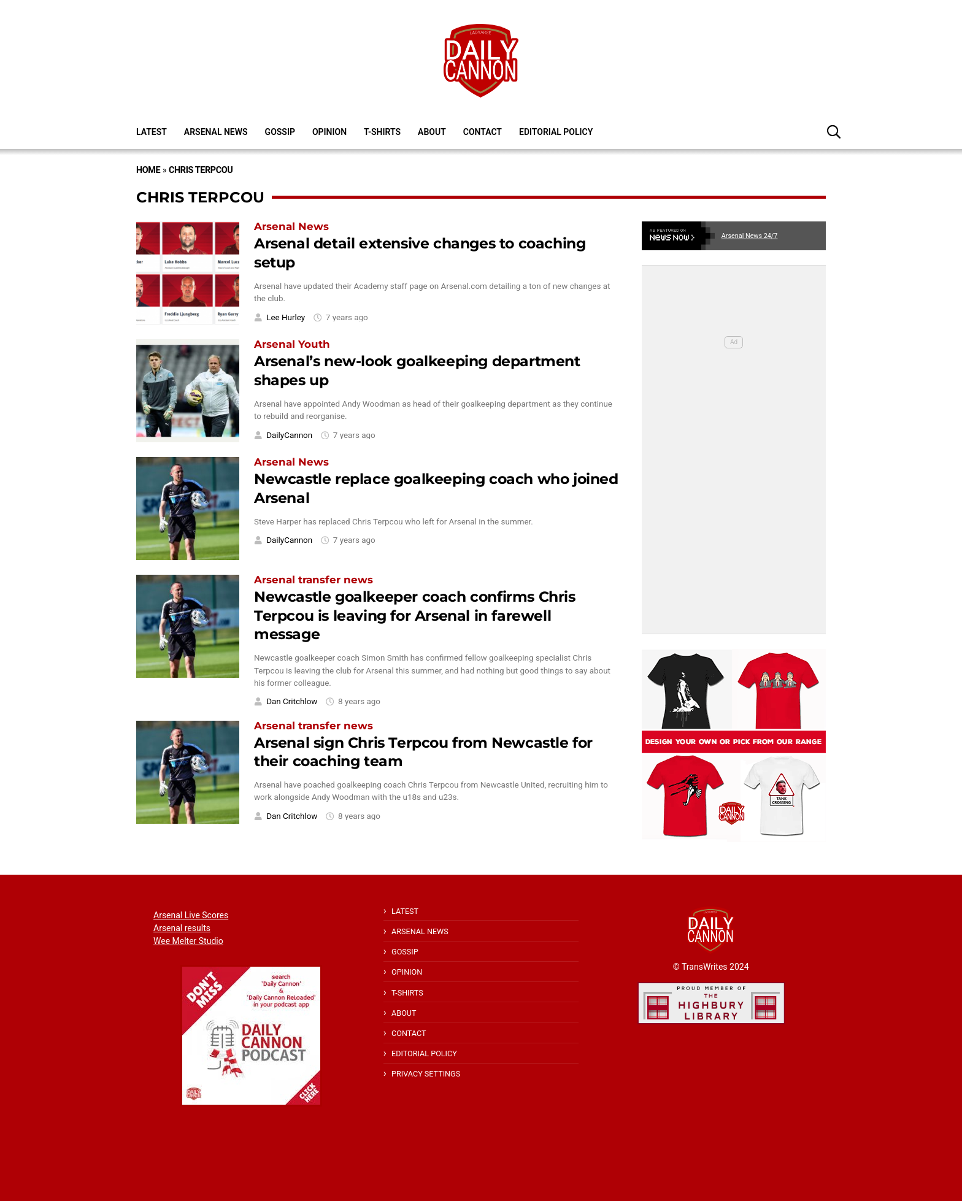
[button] (834, 131)
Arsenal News (216, 132)
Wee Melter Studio (188, 941)
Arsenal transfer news (313, 580)
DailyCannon (289, 435)
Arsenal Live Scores (190, 915)
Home (148, 170)
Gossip (280, 132)
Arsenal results (181, 928)
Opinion (329, 132)
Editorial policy (556, 132)
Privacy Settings (425, 1073)
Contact (482, 132)
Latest (151, 132)
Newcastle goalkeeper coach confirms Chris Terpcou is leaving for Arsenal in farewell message (414, 615)
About (432, 132)
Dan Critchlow (291, 701)
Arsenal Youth (292, 344)
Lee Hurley (285, 317)
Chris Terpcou (201, 170)
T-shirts (382, 132)
